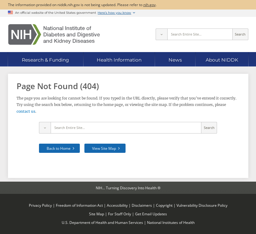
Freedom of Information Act (79, 205)
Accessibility (117, 205)
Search (240, 34)
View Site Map (104, 148)
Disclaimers (142, 205)
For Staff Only (119, 213)
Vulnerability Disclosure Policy (201, 205)
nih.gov (149, 4)
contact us (26, 111)
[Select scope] (161, 34)
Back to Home (59, 148)
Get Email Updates (151, 213)
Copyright (164, 205)
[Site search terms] (200, 34)
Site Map (96, 213)
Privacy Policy (40, 205)
